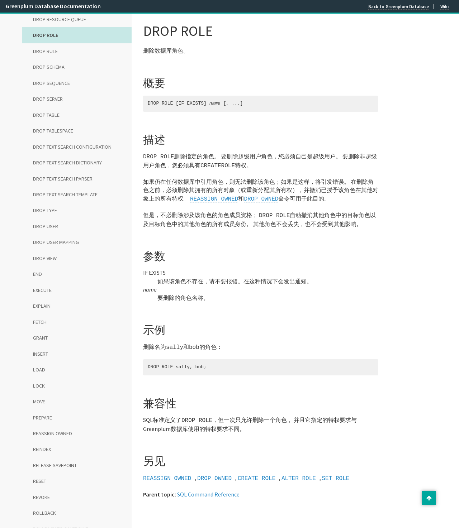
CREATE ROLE (257, 473)
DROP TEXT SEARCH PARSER (63, 179)
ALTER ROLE (298, 473)
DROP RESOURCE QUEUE (59, 19)
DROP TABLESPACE (53, 131)
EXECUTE (42, 290)
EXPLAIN (42, 306)
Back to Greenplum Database (398, 6)
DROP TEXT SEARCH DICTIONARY (67, 162)
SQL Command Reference (208, 489)
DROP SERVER (48, 99)
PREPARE (42, 417)
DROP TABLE (46, 115)
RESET (39, 481)
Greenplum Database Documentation (53, 6)
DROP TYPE (45, 210)
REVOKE (41, 497)
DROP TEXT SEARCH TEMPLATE (65, 194)
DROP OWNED (261, 197)
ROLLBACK (44, 513)
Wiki (444, 6)
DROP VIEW (45, 258)
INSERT (40, 354)
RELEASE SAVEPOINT (55, 465)
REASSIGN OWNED (52, 433)
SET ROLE (335, 473)
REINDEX (42, 449)
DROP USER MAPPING (56, 242)
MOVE (39, 401)
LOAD (39, 369)
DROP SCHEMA (49, 67)
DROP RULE (45, 51)
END (37, 274)
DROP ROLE (45, 35)
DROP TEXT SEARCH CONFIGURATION (72, 147)
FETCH (40, 322)
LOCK (39, 386)
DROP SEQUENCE (51, 83)
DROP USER (45, 226)
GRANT (40, 338)
